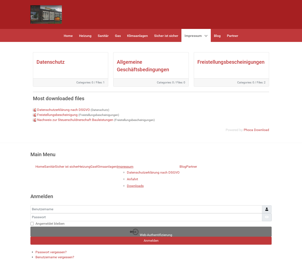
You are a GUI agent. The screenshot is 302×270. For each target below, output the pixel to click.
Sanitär (49, 167)
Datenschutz (50, 62)
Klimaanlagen (106, 167)
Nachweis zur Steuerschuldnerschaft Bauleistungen (75, 120)
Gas (93, 167)
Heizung (84, 167)
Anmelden (151, 241)
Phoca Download (256, 130)
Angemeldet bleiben (50, 224)
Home (39, 167)
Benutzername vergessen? (54, 257)
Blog (183, 167)
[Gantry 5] (46, 14)
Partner (191, 167)
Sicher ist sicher (66, 167)
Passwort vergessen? (51, 252)
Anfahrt (132, 179)
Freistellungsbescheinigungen (230, 62)
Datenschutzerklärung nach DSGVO (63, 110)
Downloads (135, 186)
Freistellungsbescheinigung (57, 115)
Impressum (125, 167)
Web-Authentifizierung (151, 232)
